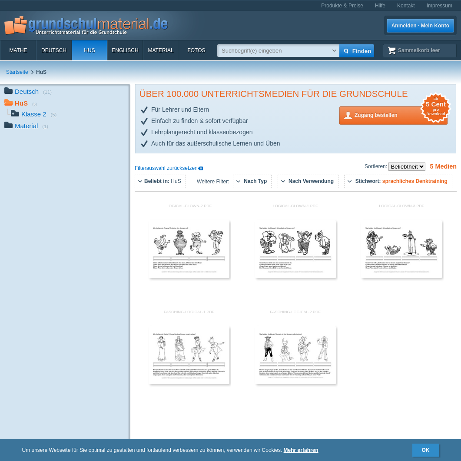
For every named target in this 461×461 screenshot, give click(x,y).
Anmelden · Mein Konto (420, 26)
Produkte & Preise (342, 6)
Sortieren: (376, 166)
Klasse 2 (33, 114)
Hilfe (380, 6)
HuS (89, 50)
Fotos (196, 50)
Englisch (125, 50)
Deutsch (53, 50)
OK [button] (426, 450)
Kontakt (406, 6)
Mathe (18, 50)
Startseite (17, 72)
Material (160, 50)
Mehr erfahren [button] (301, 450)
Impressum (439, 6)
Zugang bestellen (401, 114)
